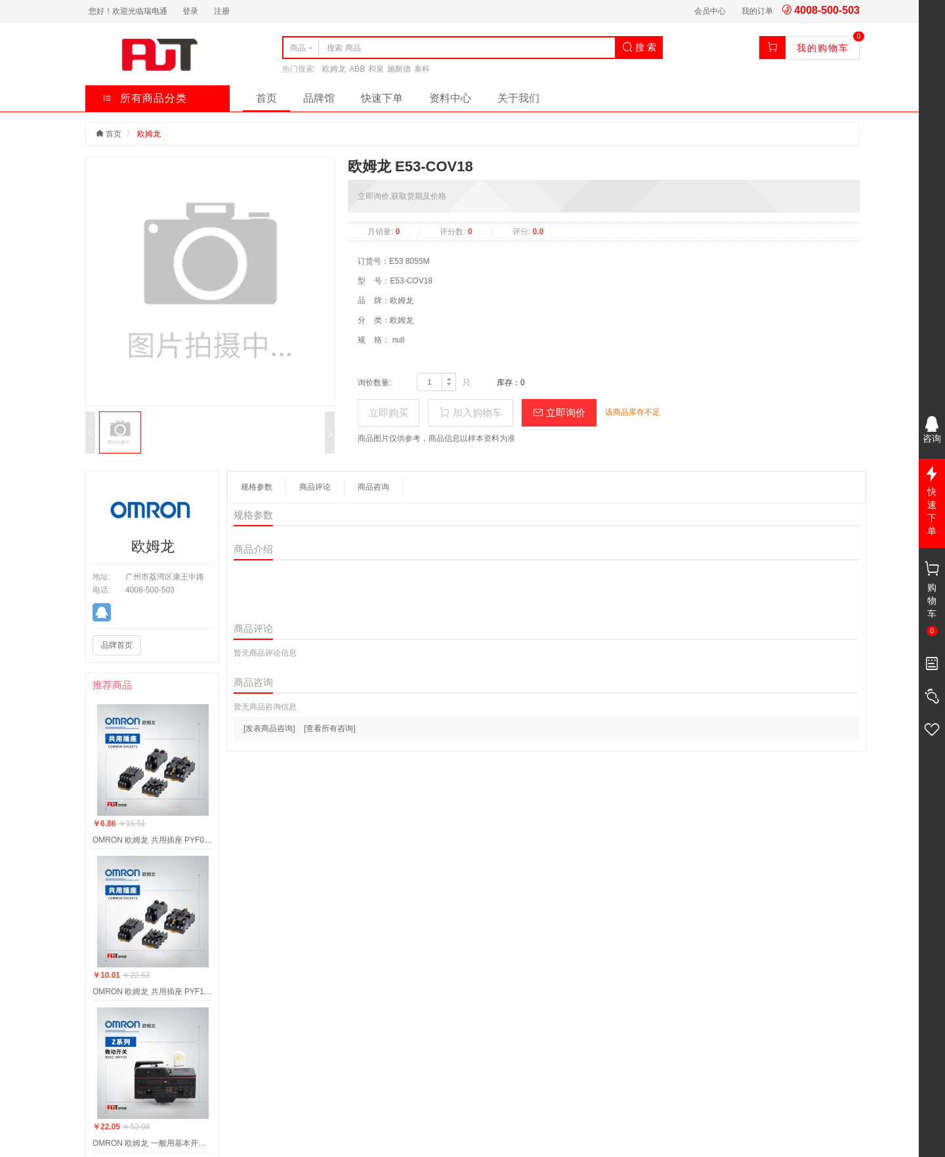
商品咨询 (373, 487)
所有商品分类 (144, 98)
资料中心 (450, 98)
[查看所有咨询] (330, 728)
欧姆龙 (334, 69)
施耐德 (399, 69)
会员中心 (710, 11)
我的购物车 (823, 48)
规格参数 (256, 487)
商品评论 (315, 487)
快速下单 (382, 98)
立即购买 (388, 412)
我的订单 (757, 11)
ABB (357, 69)
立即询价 (559, 412)
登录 (190, 11)
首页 (266, 98)
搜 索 (639, 47)
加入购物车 (470, 412)
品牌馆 (319, 98)
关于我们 (518, 98)
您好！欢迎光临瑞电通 (128, 11)
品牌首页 (117, 645)
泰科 (422, 69)
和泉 (376, 69)
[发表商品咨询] (269, 728)
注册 (222, 11)
